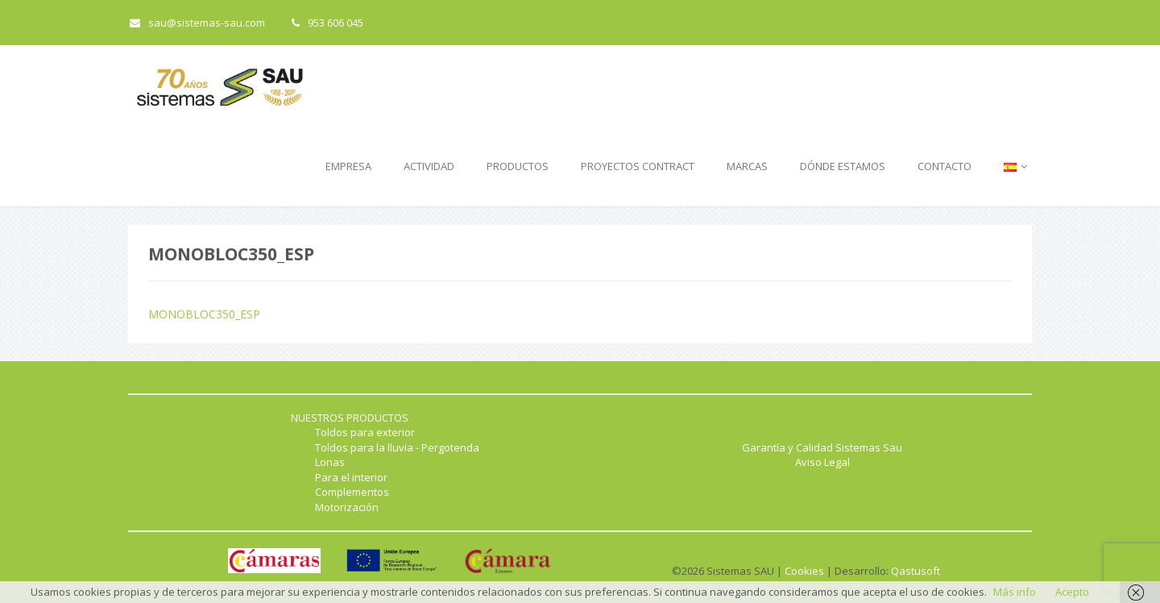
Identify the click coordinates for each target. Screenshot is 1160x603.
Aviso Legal (822, 462)
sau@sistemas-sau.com (197, 22)
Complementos (352, 491)
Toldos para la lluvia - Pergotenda (397, 447)
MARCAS (747, 166)
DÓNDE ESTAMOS (842, 166)
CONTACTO (945, 166)
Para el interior (351, 477)
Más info (1014, 591)
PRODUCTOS (518, 166)
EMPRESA (348, 166)
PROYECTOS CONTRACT (637, 166)
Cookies (804, 570)
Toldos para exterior (365, 432)
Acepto (1072, 591)
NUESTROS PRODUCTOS (349, 417)
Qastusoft (915, 570)
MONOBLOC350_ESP (204, 314)
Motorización (347, 507)
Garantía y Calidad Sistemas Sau (822, 447)
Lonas (330, 462)
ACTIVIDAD (429, 166)
